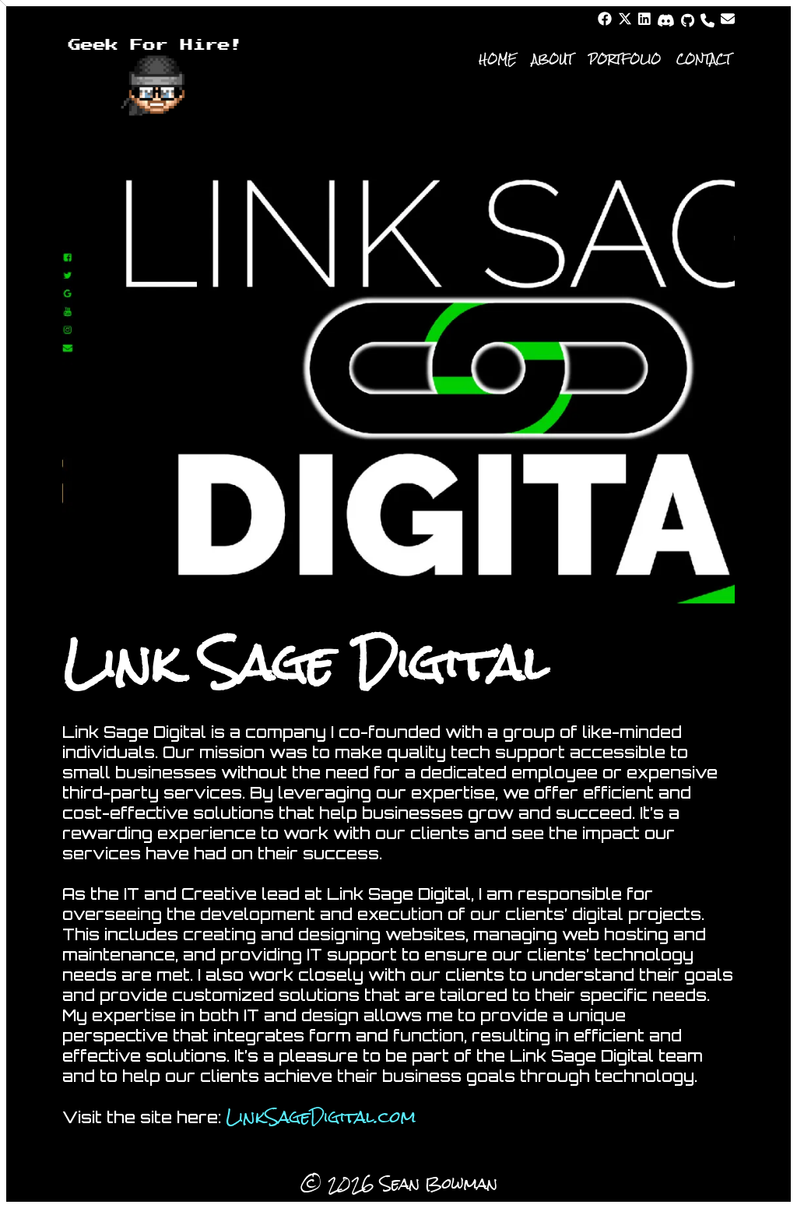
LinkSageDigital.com (321, 1117)
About (552, 59)
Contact (703, 59)
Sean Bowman (438, 1183)
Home (497, 59)
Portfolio (624, 59)
